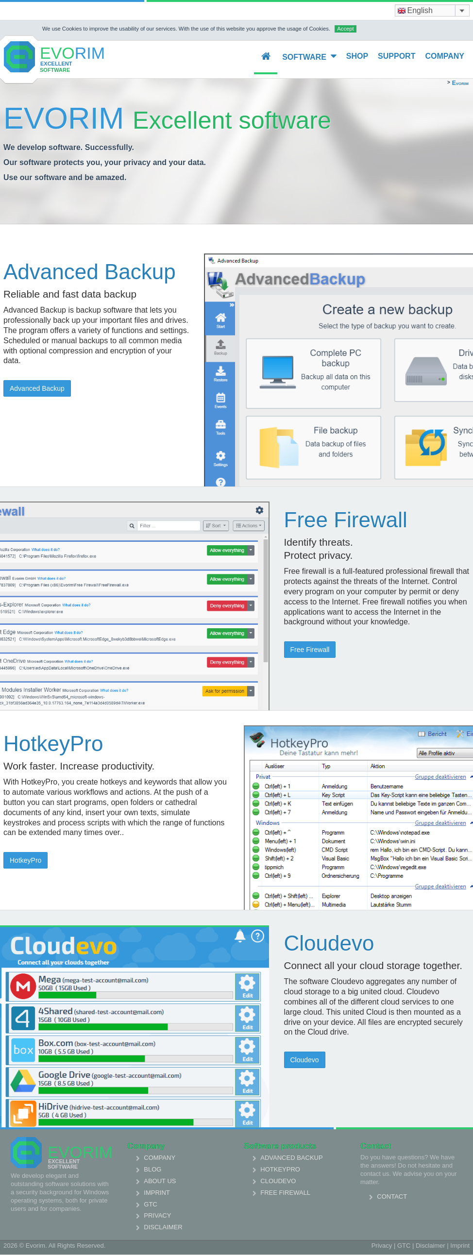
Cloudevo (304, 1060)
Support (396, 56)
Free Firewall (310, 649)
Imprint (156, 1192)
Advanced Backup (37, 388)
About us (160, 1181)
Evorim (460, 83)
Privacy (157, 1215)
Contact (392, 1196)
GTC (150, 1204)
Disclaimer (163, 1227)
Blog (152, 1169)
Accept (345, 29)
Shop (357, 56)
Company (444, 56)
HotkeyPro (25, 860)
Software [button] (309, 56)
